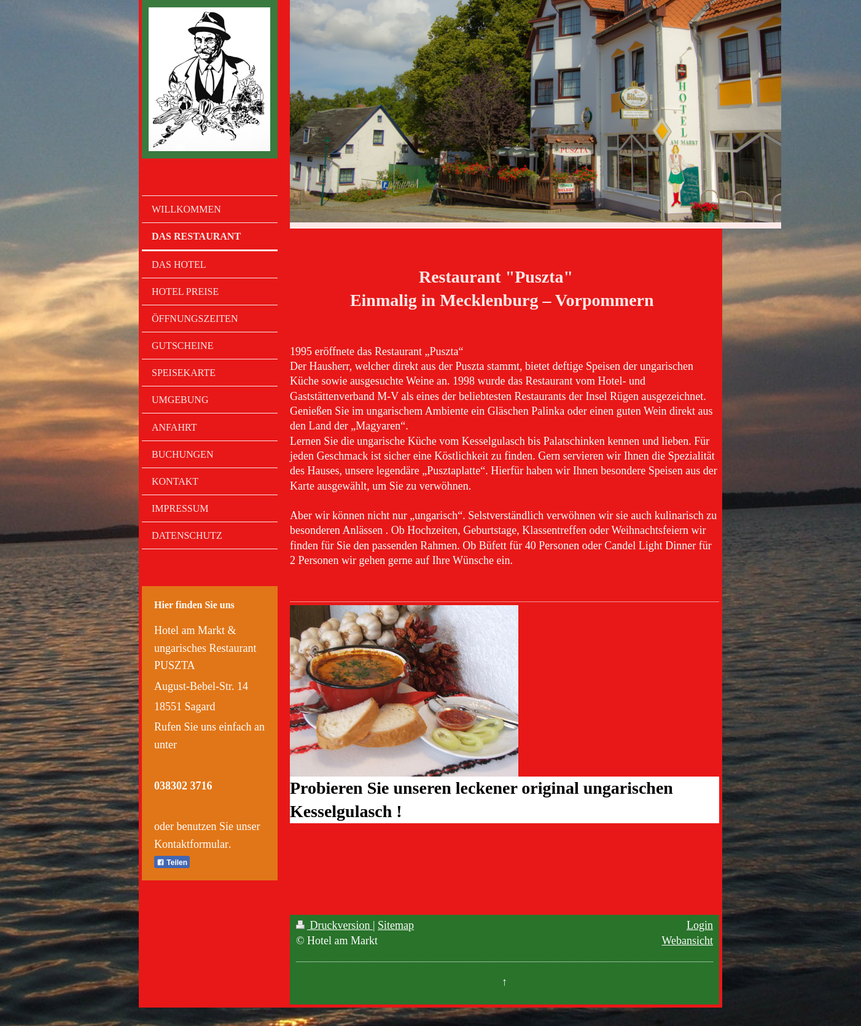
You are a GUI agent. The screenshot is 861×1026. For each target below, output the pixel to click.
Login (700, 925)
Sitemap (396, 925)
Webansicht (687, 940)
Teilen (172, 862)
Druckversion (334, 925)
